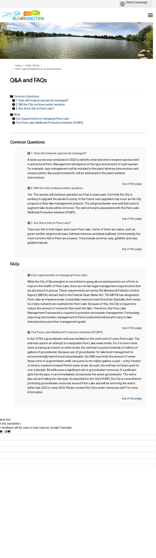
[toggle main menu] (150, 15)
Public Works (32, 65)
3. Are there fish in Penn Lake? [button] (35, 108)
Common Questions (26, 96)
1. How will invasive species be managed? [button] (42, 100)
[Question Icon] (13, 100)
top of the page (132, 183)
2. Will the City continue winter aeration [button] (40, 104)
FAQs (17, 114)
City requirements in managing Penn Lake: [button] (43, 118)
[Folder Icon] (11, 96)
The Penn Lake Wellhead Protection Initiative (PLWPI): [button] (50, 122)
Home (18, 65)
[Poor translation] (7, 432)
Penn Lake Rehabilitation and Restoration (38, 69)
